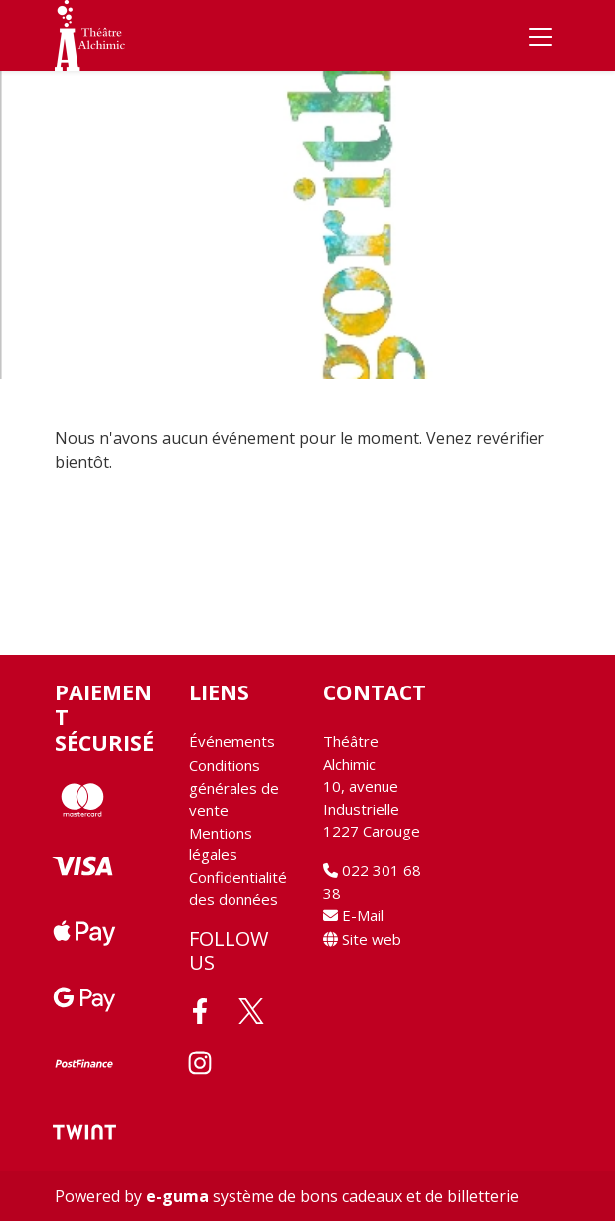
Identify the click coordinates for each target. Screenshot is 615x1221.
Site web (362, 939)
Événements (232, 741)
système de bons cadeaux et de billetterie (332, 1196)
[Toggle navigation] (540, 36)
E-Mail (353, 915)
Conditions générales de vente (234, 787)
